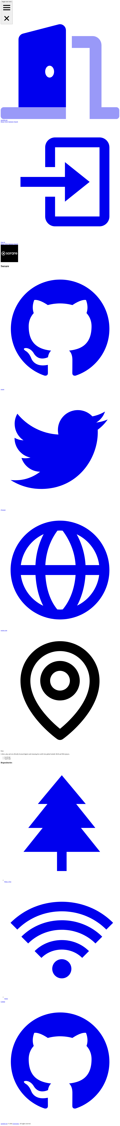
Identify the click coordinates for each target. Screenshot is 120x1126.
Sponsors (11, 122)
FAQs (6, 122)
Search (16, 122)
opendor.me (4, 1123)
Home (2, 122)
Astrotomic (15, 1123)
